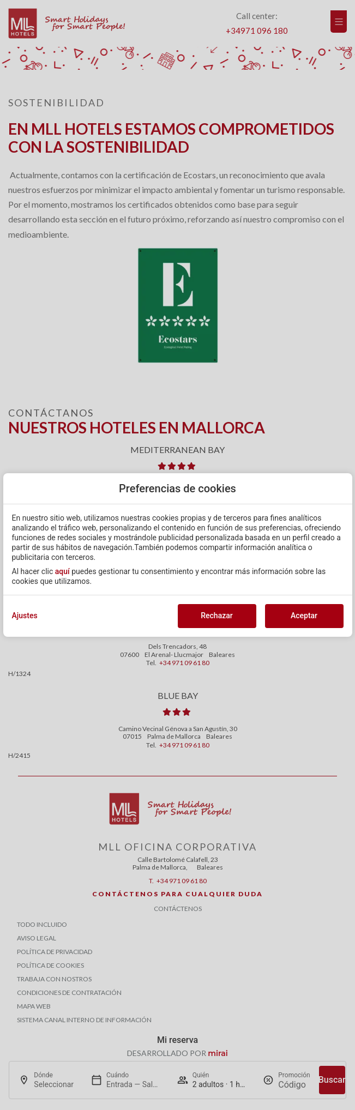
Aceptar (304, 615)
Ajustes (25, 615)
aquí (62, 571)
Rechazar (216, 615)
